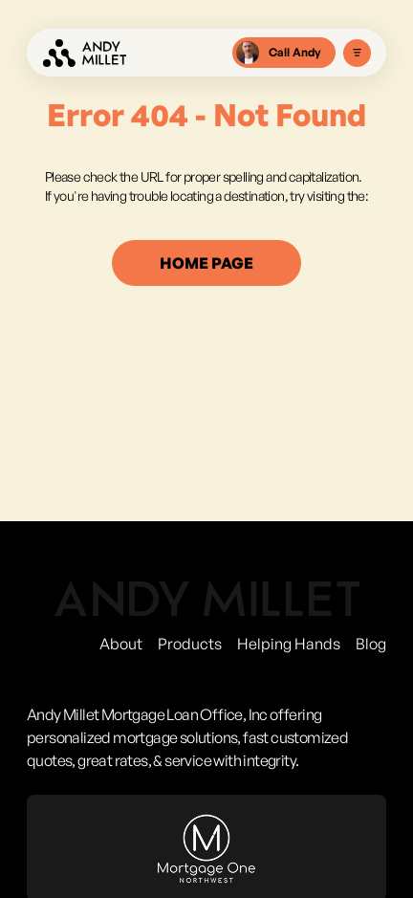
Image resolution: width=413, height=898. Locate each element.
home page (206, 263)
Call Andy (278, 52)
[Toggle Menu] (357, 53)
